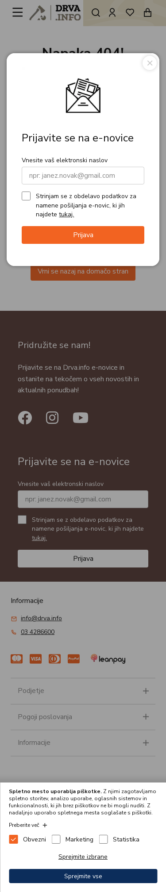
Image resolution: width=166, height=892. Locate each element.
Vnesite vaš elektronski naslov (65, 160)
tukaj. (66, 214)
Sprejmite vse (83, 876)
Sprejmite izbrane (83, 857)
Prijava (83, 235)
